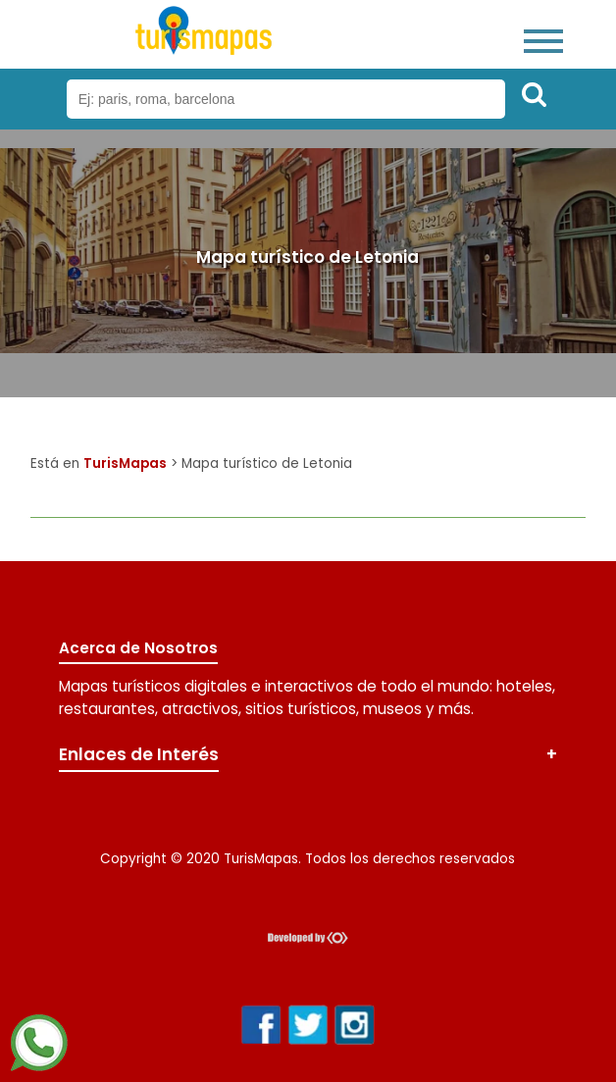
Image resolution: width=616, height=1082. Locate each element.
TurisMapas (125, 463)
